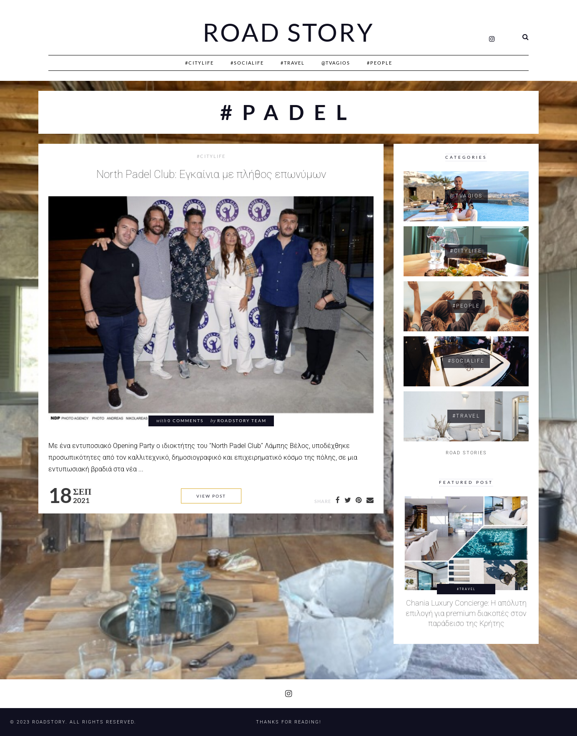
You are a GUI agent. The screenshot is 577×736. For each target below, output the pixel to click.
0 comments (185, 420)
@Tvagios (335, 62)
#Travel (293, 62)
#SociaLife (247, 62)
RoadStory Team (241, 420)
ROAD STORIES (466, 453)
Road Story (288, 32)
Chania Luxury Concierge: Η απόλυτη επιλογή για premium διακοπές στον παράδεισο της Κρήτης (466, 613)
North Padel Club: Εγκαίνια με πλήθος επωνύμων (211, 174)
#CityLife (199, 62)
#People (379, 62)
